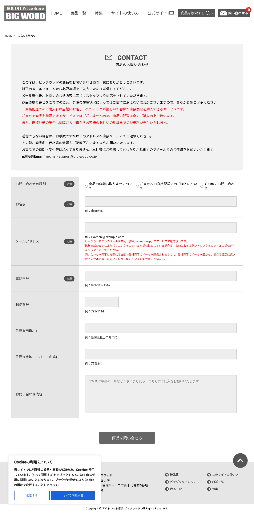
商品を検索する (195, 13)
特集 (99, 13)
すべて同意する (73, 495)
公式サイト (158, 13)
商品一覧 (78, 13)
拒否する (32, 495)
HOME (56, 13)
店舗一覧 (218, 482)
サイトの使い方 (125, 13)
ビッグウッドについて (184, 482)
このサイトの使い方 (225, 474)
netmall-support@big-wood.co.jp (71, 156)
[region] (54, 480)
